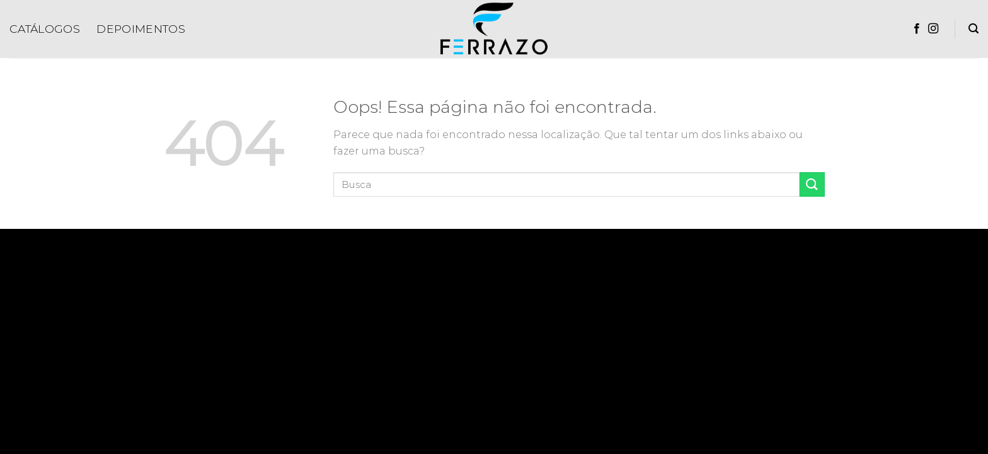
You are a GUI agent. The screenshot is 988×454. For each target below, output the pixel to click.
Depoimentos (140, 28)
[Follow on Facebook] (917, 29)
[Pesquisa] (973, 28)
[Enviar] (812, 184)
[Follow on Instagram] (933, 29)
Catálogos (44, 28)
